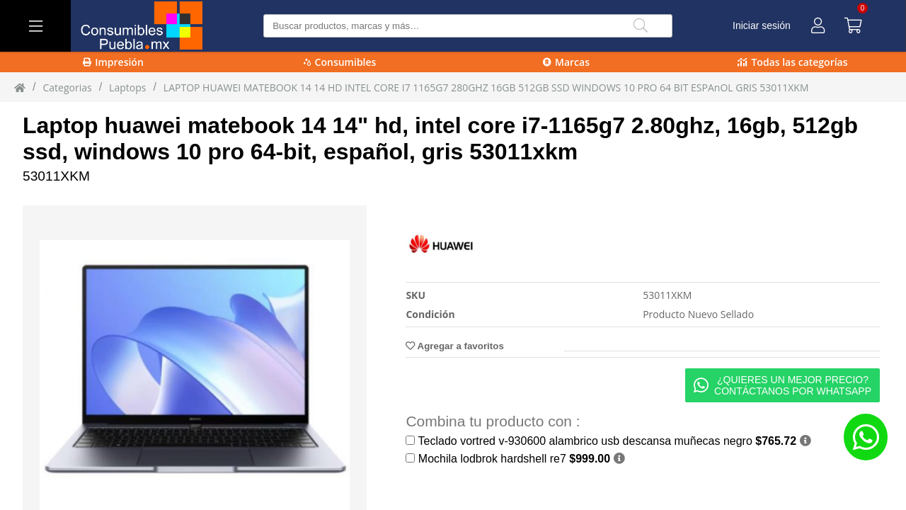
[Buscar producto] (467, 26)
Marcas (566, 62)
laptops (127, 87)
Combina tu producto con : (493, 421)
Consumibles (340, 62)
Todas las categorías (792, 62)
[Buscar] (640, 26)
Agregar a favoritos (454, 346)
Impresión (113, 62)
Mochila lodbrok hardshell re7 (514, 459)
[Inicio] (19, 87)
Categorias (66, 87)
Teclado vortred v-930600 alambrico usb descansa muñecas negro (607, 441)
